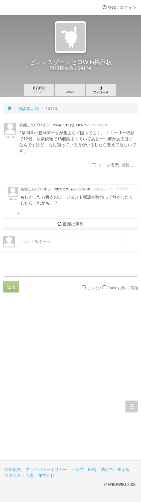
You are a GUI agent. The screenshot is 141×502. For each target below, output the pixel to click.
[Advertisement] (70, 380)
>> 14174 (122, 188)
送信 (11, 286)
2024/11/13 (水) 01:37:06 (72, 189)
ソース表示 (105, 165)
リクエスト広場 (19, 475)
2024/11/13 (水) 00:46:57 (71, 125)
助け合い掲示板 (115, 469)
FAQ (92, 469)
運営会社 (46, 475)
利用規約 (12, 469)
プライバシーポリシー (46, 469)
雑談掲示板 (28, 108)
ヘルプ (77, 469)
